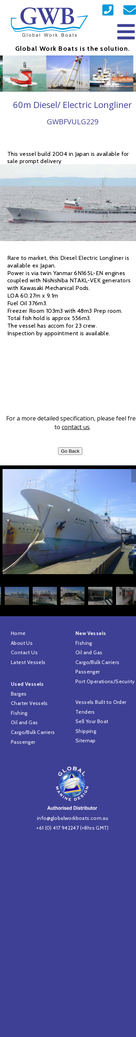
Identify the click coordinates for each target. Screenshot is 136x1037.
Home (18, 633)
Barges (18, 693)
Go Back (70, 451)
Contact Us (24, 652)
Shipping (85, 731)
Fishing (19, 713)
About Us (22, 643)
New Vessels (90, 633)
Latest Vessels (28, 662)
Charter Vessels (29, 703)
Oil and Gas (24, 722)
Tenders (85, 712)
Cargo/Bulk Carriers (33, 732)
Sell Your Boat (91, 721)
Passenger (23, 742)
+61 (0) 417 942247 (57, 828)
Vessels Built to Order (101, 702)
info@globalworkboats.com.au (72, 818)
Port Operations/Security (105, 681)
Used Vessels (27, 684)
